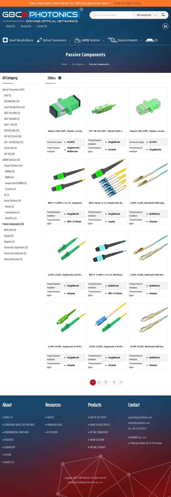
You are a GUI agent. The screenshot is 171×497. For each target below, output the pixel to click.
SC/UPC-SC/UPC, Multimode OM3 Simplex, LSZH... (148, 346)
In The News (52, 432)
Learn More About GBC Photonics (19, 424)
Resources (9, 440)
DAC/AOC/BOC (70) (11, 101)
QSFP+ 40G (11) (10, 124)
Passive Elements (98, 447)
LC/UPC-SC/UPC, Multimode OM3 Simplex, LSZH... (148, 274)
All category (10, 78)
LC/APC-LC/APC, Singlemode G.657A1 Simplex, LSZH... (66, 274)
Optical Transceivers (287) (13, 89)
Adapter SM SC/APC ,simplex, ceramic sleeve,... (66, 130)
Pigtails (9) (9, 236)
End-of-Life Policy (98, 417)
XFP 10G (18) (9, 154)
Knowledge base (54, 424)
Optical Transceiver (99, 432)
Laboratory (9, 447)
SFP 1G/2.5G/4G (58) (12, 136)
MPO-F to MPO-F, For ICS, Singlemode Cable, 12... (66, 202)
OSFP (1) (7, 95)
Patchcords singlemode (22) (16, 247)
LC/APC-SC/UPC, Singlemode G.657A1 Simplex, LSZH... (107, 346)
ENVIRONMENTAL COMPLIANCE (16, 432)
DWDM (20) (10, 171)
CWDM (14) (9, 177)
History (7, 455)
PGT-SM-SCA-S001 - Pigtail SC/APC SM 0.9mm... (107, 130)
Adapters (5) (9, 241)
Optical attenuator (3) (13, 259)
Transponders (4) (12, 212)
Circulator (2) (10, 189)
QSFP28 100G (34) (11, 130)
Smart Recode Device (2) (14, 107)
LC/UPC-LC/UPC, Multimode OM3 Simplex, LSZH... (148, 202)
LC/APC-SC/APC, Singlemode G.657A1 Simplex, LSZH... (66, 346)
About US (8, 417)
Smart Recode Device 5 (100, 424)
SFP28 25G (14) (10, 148)
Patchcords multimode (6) (15, 253)
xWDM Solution (97, 440)
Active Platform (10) (12, 200)
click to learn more (127, 3)
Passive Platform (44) (13, 165)
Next (120, 382)
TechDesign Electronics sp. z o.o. (90, 482)
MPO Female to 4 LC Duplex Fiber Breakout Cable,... (107, 202)
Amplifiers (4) (11, 218)
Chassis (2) (9, 206)
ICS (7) (6, 195)
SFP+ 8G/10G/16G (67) (13, 142)
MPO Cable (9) (10, 230)
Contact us (9, 462)
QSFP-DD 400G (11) (12, 113)
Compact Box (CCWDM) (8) (16, 183)
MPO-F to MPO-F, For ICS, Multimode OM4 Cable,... (107, 274)
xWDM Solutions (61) (11, 160)
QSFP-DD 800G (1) (11, 119)
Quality (50, 417)
